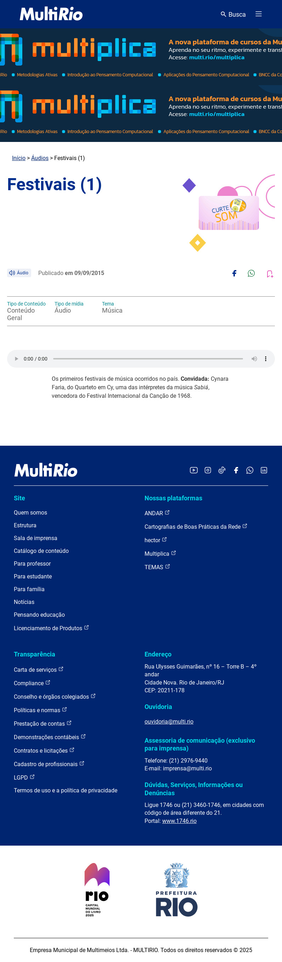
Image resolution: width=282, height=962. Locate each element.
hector (156, 540)
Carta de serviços (39, 669)
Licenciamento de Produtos (51, 628)
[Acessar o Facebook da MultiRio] (236, 471)
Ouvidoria (158, 706)
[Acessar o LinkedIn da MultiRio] (264, 471)
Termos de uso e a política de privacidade (65, 790)
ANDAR (157, 513)
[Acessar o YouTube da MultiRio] (194, 471)
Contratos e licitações (44, 750)
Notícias (24, 602)
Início (19, 158)
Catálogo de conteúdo (41, 551)
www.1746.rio (179, 821)
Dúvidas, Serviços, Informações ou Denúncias (194, 788)
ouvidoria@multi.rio (169, 721)
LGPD (24, 777)
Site (19, 498)
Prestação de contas (43, 723)
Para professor (32, 563)
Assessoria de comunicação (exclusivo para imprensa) (200, 744)
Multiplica (160, 553)
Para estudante (33, 576)
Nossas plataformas (173, 498)
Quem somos (30, 512)
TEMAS (157, 567)
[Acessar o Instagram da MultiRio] (207, 471)
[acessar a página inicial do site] (51, 14)
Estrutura (25, 525)
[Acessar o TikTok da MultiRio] (222, 471)
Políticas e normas (40, 710)
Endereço (158, 654)
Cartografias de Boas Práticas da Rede (196, 526)
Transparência (34, 654)
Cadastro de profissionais (49, 764)
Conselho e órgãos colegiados (55, 696)
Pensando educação (39, 614)
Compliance (32, 683)
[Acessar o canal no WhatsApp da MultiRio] (250, 471)
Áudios (40, 158)
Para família (29, 589)
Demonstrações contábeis (50, 737)
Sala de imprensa (35, 538)
